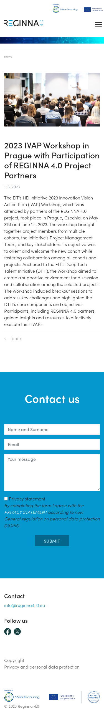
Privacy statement (52, 511)
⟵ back (12, 338)
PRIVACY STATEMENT (25, 512)
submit (52, 541)
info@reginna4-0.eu (24, 605)
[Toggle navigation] (98, 25)
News (8, 56)
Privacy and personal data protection (42, 667)
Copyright (14, 660)
